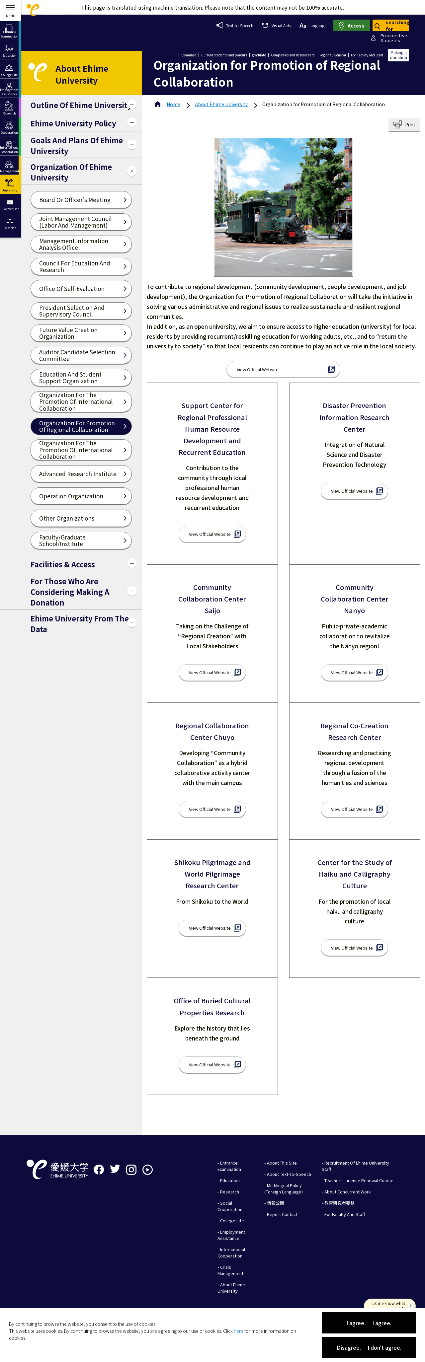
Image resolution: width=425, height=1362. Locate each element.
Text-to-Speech (234, 25)
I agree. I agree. (368, 1323)
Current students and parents (224, 55)
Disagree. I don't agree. (369, 1347)
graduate (259, 55)
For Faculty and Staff (367, 55)
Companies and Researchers (292, 55)
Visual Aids (276, 25)
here (238, 1330)
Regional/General (332, 55)
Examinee (188, 55)
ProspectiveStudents (394, 37)
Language (312, 25)
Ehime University (221, 104)
